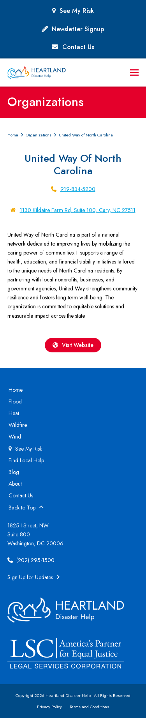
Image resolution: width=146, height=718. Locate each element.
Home (16, 390)
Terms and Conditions (89, 707)
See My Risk (77, 10)
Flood (15, 401)
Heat (14, 413)
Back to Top (26, 507)
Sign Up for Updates (33, 577)
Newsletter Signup (78, 29)
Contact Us (78, 46)
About (15, 484)
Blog (14, 472)
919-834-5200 (77, 189)
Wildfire (18, 425)
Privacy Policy (49, 707)
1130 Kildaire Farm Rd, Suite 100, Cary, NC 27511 (77, 210)
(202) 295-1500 (31, 560)
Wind (15, 436)
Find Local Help (26, 460)
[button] (134, 72)
